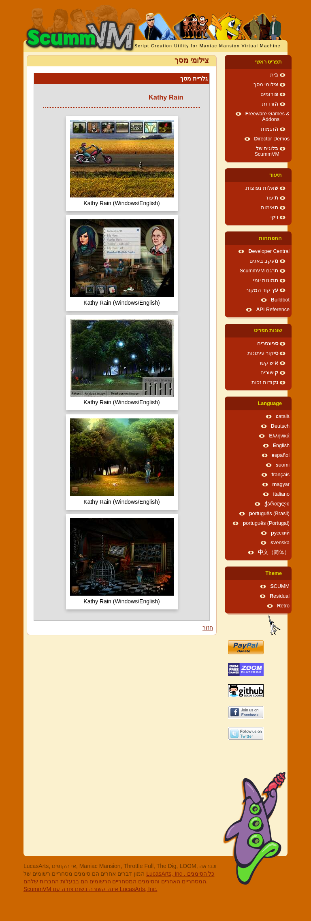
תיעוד (275, 175)
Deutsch (280, 426)
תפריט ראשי (268, 62)
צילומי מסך (266, 84)
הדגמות (269, 129)
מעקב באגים (264, 261)
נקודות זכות (265, 382)
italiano (281, 494)
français (280, 474)
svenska (280, 542)
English (281, 445)
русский (280, 533)
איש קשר (268, 363)
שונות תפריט (268, 330)
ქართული (277, 504)
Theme (273, 573)
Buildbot (280, 300)
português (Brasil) (269, 513)
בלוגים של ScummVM (266, 151)
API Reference (273, 309)
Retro (283, 606)
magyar (281, 484)
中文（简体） (274, 552)
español (281, 455)
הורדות (270, 104)
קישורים (269, 373)
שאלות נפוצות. (261, 188)
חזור (207, 627)
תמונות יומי (266, 280)
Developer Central (269, 251)
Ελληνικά (279, 436)
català (283, 416)
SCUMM (280, 586)
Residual (280, 596)
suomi (283, 465)
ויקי (274, 217)
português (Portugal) (266, 523)
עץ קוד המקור (262, 290)
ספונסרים (267, 343)
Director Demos (272, 139)
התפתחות (270, 238)
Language (270, 403)
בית (274, 75)
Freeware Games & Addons (267, 116)
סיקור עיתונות (263, 353)
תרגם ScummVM (259, 271)
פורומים (269, 94)
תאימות (269, 207)
